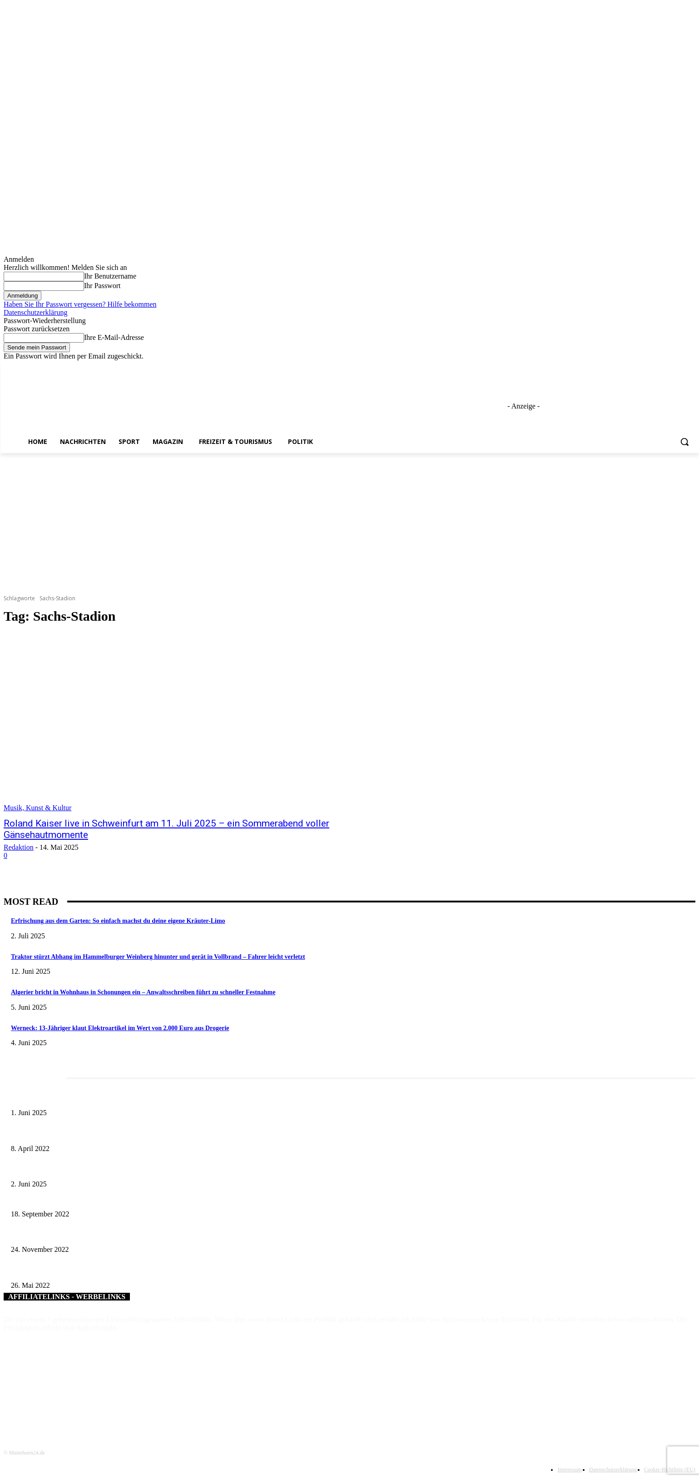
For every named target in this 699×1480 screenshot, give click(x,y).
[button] (684, 442)
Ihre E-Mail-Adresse (114, 337)
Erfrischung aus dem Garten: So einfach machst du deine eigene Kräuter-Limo (118, 920)
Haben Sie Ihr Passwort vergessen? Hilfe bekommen (80, 304)
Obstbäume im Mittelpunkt (45, 1270)
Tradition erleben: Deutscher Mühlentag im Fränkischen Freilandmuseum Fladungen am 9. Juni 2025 (140, 1169)
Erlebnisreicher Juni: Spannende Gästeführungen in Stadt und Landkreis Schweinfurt (119, 1097)
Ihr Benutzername (110, 276)
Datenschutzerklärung (35, 312)
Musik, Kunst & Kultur (37, 808)
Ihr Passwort (102, 285)
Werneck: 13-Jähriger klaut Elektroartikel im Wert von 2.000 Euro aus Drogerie (120, 1028)
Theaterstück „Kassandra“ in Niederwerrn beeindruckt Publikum (93, 1234)
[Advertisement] (349, 521)
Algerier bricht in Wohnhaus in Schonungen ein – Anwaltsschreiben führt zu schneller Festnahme (143, 992)
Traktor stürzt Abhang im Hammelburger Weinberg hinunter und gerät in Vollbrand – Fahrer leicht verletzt (158, 956)
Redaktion (19, 847)
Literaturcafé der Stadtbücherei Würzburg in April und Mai (86, 1133)
